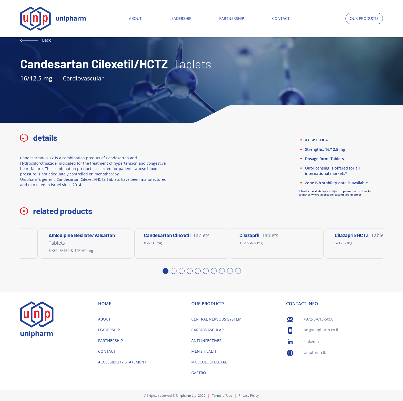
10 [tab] (237, 270)
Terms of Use (222, 395)
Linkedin (311, 341)
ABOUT (135, 18)
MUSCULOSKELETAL (209, 362)
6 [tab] (205, 270)
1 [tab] (165, 270)
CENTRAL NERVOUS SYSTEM (216, 319)
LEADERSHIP (180, 18)
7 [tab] (213, 270)
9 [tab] (229, 270)
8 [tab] (221, 270)
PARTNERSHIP (231, 18)
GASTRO (198, 372)
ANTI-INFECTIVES (206, 340)
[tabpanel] (86, 244)
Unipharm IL (315, 352)
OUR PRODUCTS (364, 18)
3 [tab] (181, 270)
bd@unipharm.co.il (321, 329)
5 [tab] (197, 270)
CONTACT (281, 18)
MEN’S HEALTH (204, 351)
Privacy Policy (249, 395)
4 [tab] (189, 270)
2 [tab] (173, 270)
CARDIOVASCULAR (207, 329)
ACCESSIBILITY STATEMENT (122, 362)
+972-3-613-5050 (318, 319)
